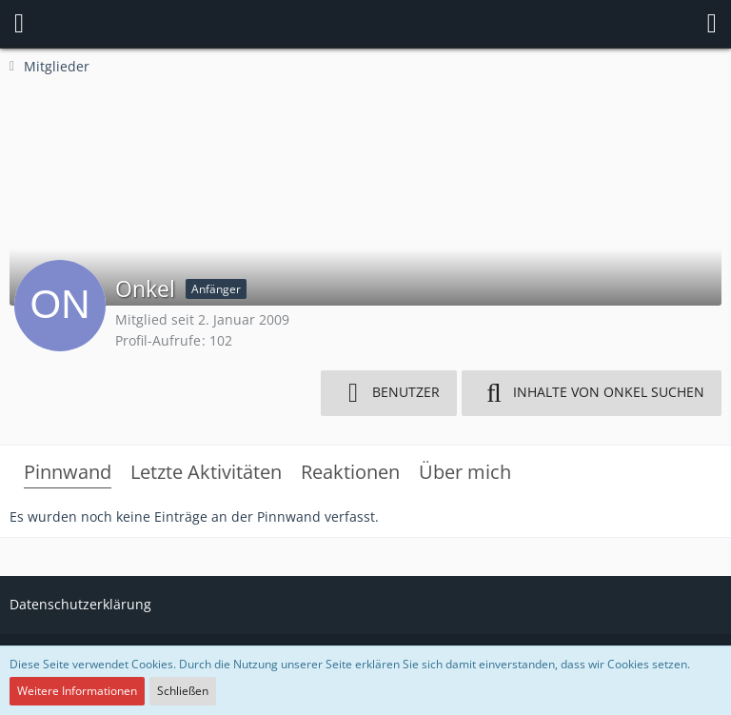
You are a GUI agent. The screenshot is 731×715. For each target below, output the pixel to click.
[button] (19, 24)
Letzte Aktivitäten (206, 472)
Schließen (182, 691)
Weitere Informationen (77, 691)
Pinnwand (67, 472)
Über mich (465, 472)
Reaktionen (350, 472)
